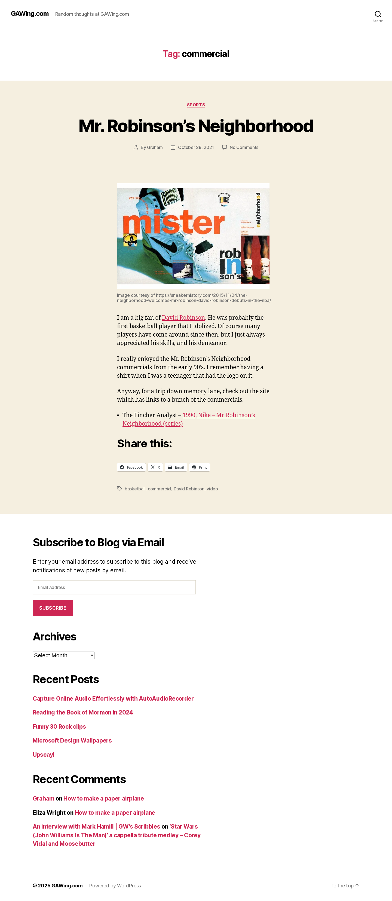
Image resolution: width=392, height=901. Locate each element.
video (212, 488)
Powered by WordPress (115, 885)
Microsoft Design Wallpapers (72, 740)
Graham (155, 147)
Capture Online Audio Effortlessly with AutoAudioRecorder (113, 698)
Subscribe (52, 608)
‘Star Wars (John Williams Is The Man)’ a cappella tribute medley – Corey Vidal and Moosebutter (117, 835)
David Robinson (183, 318)
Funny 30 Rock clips (59, 726)
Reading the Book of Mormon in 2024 (83, 712)
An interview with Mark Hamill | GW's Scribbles (96, 826)
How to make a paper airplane (103, 798)
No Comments (244, 147)
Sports (196, 104)
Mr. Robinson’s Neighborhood (195, 125)
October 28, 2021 (196, 147)
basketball (135, 488)
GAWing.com (30, 13)
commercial (159, 488)
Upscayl (43, 754)
